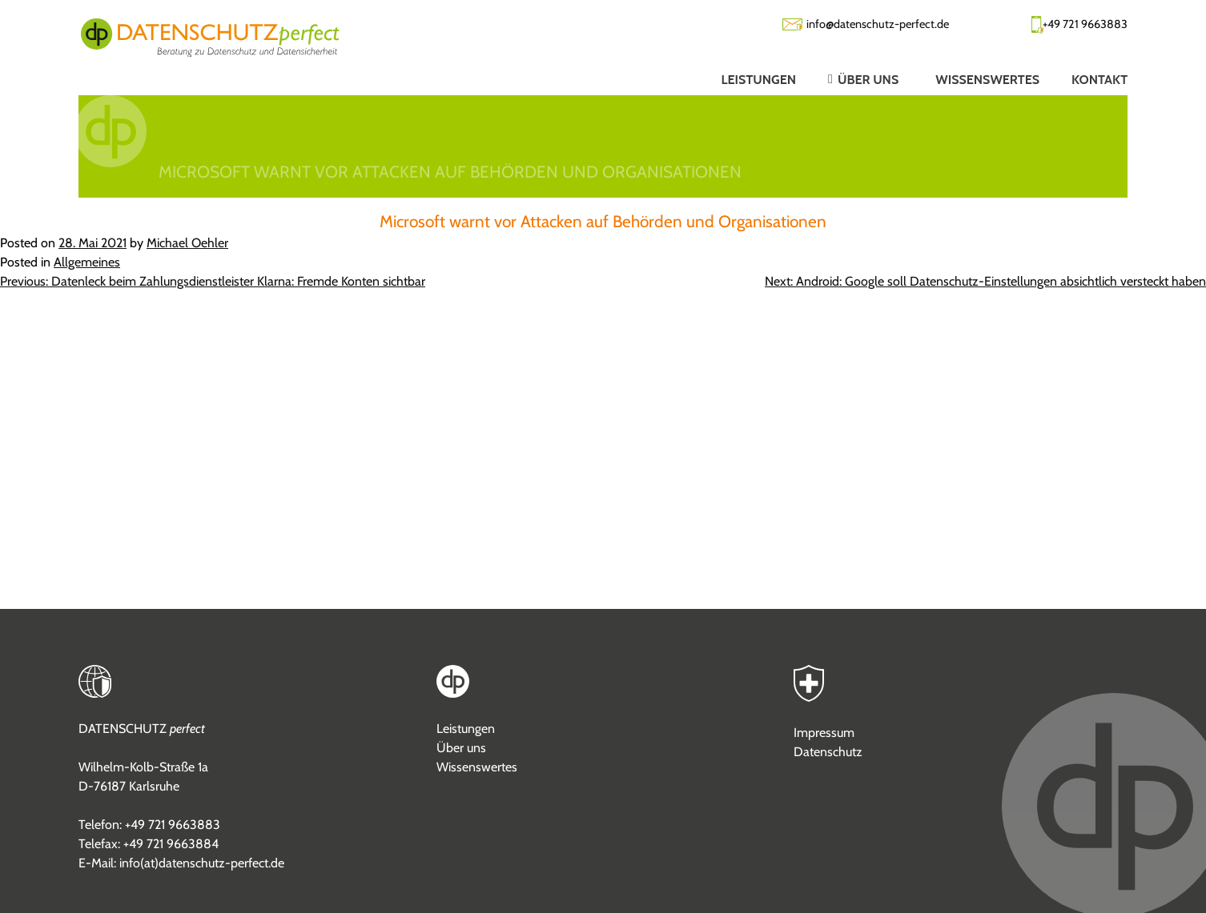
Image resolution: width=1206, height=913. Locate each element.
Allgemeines (87, 262)
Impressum (824, 732)
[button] (849, 79)
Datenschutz (828, 751)
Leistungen (465, 728)
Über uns (461, 747)
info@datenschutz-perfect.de (877, 24)
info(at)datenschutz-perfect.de (201, 863)
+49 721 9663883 (1085, 24)
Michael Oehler (187, 242)
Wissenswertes (476, 767)
